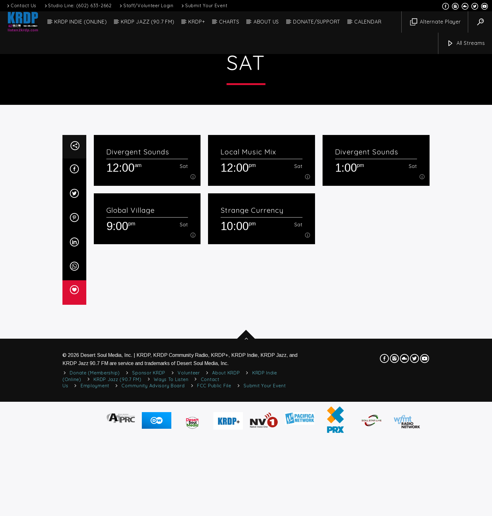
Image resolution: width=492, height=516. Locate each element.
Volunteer (189, 505)
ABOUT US (266, 22)
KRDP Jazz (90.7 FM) (118, 511)
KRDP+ (196, 22)
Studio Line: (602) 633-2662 (78, 5)
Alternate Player (435, 22)
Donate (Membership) (95, 505)
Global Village (130, 342)
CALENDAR (367, 22)
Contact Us (21, 5)
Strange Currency (252, 342)
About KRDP (226, 505)
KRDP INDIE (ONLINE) (80, 22)
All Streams (466, 43)
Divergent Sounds (137, 284)
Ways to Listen (171, 511)
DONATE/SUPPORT (316, 22)
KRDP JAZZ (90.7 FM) (147, 22)
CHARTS (229, 22)
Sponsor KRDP (148, 505)
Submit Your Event (203, 5)
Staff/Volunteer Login (146, 5)
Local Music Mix (248, 284)
